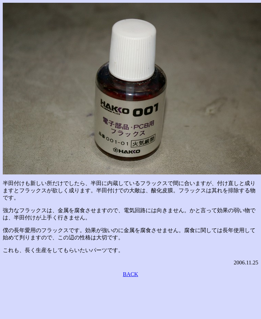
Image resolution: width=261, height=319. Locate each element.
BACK (130, 274)
